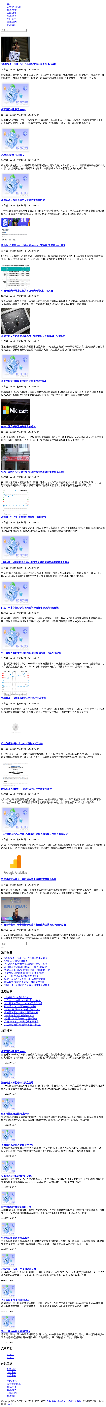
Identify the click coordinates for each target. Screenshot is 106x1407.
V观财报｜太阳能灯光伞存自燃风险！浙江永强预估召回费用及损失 (35, 562)
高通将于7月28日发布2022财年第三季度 (24, 982)
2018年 (10, 1357)
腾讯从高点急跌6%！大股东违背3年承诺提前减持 (26, 789)
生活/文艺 (12, 12)
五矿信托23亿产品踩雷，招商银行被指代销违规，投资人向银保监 (34, 834)
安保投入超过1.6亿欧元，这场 (16, 1176)
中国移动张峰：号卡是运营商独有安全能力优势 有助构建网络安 (33, 924)
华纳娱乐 (11, 18)
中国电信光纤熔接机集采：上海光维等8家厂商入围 (27, 290)
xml (10, 1404)
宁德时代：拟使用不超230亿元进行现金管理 (23, 698)
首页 (9, 3)
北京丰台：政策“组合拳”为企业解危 (22, 1000)
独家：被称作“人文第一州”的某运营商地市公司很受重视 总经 (32, 472)
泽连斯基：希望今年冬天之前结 (17, 1082)
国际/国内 (12, 21)
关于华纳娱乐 (14, 6)
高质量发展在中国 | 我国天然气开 (21, 1012)
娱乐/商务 (12, 15)
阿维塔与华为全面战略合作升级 (20, 1006)
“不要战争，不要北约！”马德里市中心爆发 (26, 958)
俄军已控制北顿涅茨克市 (13, 109)
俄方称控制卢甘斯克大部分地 (16, 1207)
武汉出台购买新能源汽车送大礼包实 (22, 1024)
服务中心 (11, 1372)
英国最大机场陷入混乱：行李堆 (17, 1145)
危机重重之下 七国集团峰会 (15, 1300)
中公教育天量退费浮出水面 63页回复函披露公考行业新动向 (31, 653)
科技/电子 (12, 9)
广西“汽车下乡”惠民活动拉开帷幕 (21, 1021)
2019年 (10, 1354)
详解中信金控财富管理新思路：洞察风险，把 (27, 970)
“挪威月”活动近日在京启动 (18, 997)
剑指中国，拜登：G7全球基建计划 (18, 1269)
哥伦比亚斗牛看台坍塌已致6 (15, 1331)
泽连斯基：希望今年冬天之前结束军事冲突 (23, 200)
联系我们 (11, 25)
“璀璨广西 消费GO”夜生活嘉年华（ (22, 1009)
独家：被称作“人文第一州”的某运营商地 (24, 979)
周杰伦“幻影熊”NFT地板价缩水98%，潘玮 (25, 964)
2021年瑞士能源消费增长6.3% (19, 1015)
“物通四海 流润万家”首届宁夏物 (20, 1018)
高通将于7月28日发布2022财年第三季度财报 (23, 517)
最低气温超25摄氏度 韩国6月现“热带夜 (24, 973)
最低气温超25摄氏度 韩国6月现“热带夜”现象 (23, 381)
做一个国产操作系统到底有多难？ (18, 426)
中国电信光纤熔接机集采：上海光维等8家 (25, 967)
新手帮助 (11, 1369)
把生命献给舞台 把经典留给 (15, 1238)
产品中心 (11, 1375)
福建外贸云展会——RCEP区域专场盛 (23, 1003)
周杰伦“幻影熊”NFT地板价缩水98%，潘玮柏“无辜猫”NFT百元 (33, 245)
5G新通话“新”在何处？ (13, 155)
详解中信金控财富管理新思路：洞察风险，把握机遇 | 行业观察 (33, 336)
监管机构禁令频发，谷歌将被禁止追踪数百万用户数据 (28, 879)
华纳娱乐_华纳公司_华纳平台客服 (64, 1401)
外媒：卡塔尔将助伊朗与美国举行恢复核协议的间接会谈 (30, 607)
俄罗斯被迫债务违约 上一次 (15, 1114)
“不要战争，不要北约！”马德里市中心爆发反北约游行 (28, 64)
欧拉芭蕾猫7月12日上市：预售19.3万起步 (22, 743)
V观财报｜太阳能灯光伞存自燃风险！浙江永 (27, 985)
